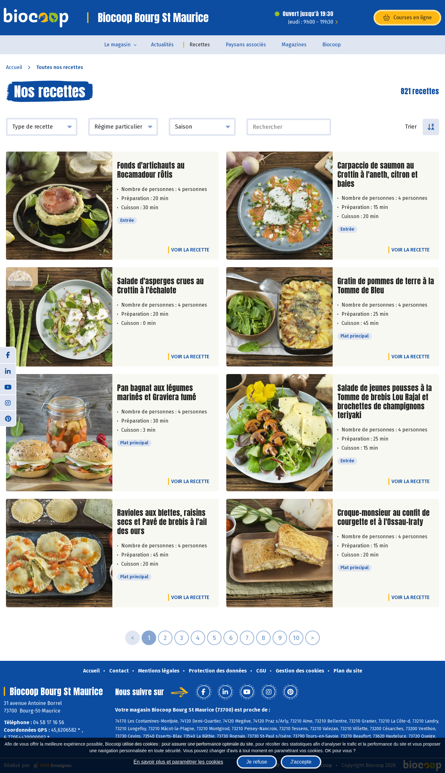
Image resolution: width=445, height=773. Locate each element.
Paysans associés (246, 45)
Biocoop (331, 45)
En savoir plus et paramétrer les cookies (178, 761)
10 (296, 638)
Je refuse (256, 761)
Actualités (162, 45)
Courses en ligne (407, 17)
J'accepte (301, 761)
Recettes (199, 45)
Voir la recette (190, 250)
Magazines (294, 45)
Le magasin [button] (117, 45)
